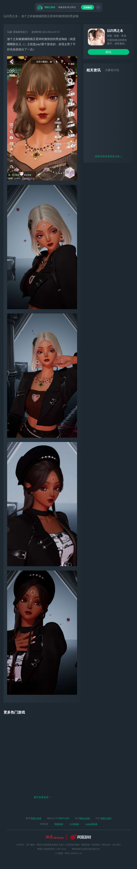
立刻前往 (87, 7)
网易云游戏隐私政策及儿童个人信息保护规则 (58, 844)
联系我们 (96, 844)
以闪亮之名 (11, 16)
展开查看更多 (42, 797)
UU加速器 (74, 824)
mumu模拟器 (91, 824)
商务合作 (106, 844)
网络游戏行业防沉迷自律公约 (86, 849)
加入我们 (116, 844)
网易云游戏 (36, 818)
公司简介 (20, 844)
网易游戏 (59, 824)
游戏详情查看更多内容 (108, 169)
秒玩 (108, 52)
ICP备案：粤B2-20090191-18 (68, 853)
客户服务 (30, 844)
